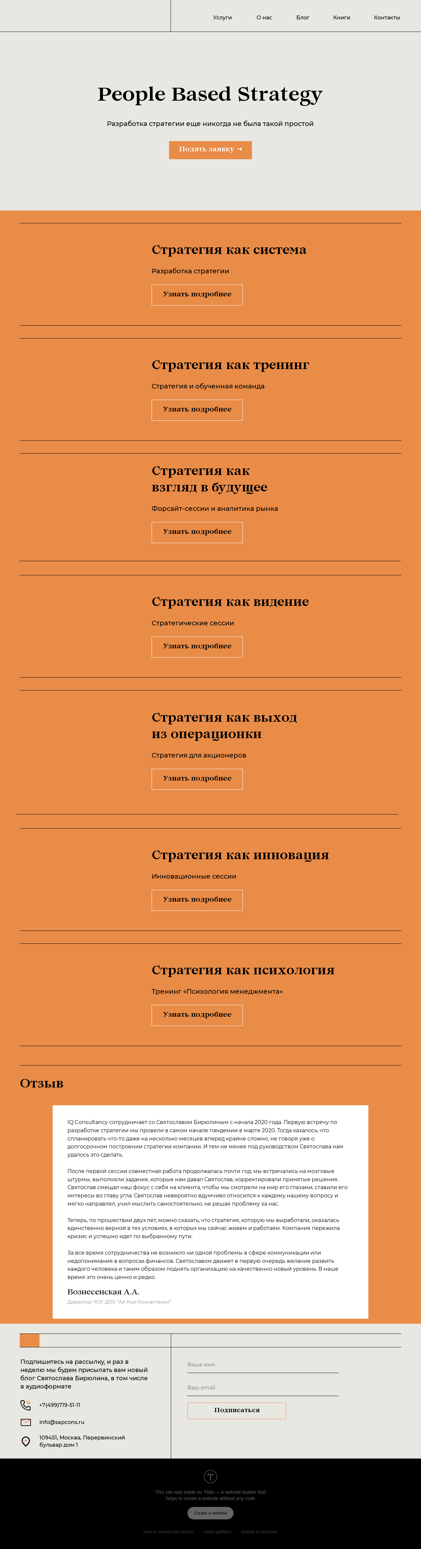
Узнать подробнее (197, 295)
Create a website (210, 1513)
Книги (341, 17)
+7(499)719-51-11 (59, 1405)
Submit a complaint (259, 1531)
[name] (263, 1365)
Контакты (387, 17)
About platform (218, 1531)
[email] (263, 1388)
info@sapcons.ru (62, 1422)
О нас (264, 17)
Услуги (222, 17)
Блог (303, 17)
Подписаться (237, 1411)
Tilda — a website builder (230, 1492)
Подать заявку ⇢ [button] (210, 150)
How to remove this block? (168, 1531)
